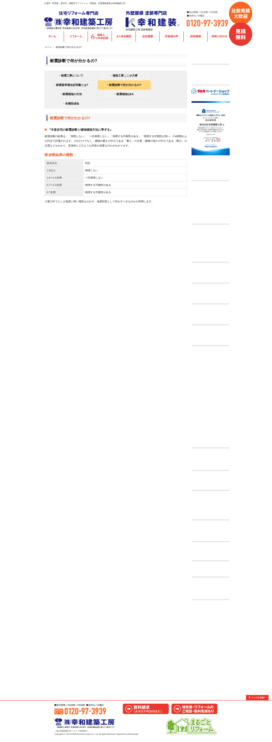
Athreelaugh (133, 737)
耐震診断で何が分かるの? (69, 86)
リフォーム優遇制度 (211, 590)
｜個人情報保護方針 (63, 734)
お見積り (194, 710)
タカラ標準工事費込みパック (211, 76)
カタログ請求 (211, 482)
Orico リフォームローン (211, 204)
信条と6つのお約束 (100, 38)
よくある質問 (124, 38)
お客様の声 (172, 38)
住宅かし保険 (211, 398)
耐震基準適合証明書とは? (164, 76)
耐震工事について (69, 76)
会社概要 (148, 38)
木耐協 (211, 245)
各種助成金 (69, 95)
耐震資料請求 (211, 337)
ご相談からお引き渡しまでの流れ (211, 533)
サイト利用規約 (80, 734)
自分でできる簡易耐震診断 (211, 295)
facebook (211, 571)
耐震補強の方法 (116, 86)
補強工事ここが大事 (116, 76)
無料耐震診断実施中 (211, 274)
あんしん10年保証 (211, 507)
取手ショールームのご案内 (211, 642)
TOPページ (52, 38)
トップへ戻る (259, 699)
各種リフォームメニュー (76, 38)
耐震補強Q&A (164, 86)
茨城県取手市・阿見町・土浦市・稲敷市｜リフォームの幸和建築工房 (81, 21)
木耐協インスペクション (211, 316)
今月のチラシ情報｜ (211, 55)
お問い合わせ (219, 38)
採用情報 (195, 38)
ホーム (48, 48)
